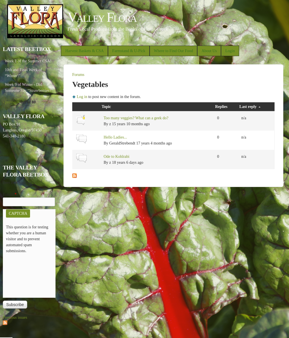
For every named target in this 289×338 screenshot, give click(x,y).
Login (230, 51)
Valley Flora (101, 17)
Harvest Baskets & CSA (84, 51)
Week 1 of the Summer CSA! (28, 61)
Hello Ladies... (115, 137)
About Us (209, 51)
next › (45, 102)
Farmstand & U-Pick (128, 51)
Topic (106, 107)
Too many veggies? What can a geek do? (136, 118)
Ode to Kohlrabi (116, 156)
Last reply (249, 107)
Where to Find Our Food (173, 51)
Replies (221, 107)
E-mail (10, 194)
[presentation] (29, 274)
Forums (78, 75)
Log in (82, 97)
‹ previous (11, 102)
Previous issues (15, 317)
